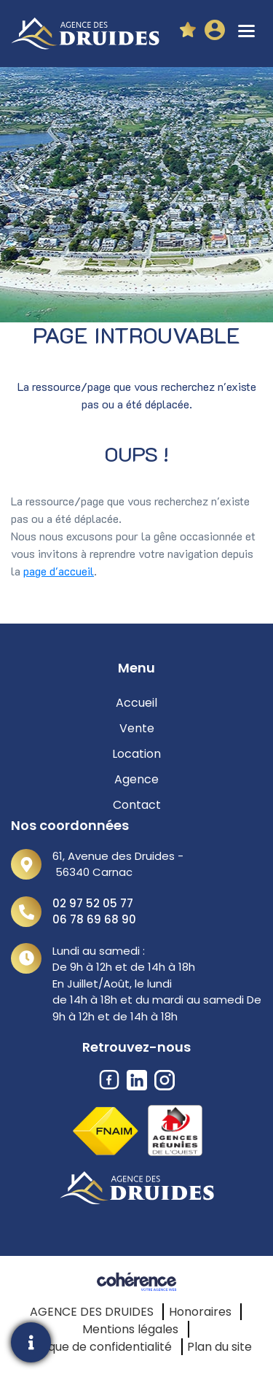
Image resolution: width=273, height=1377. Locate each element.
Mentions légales (130, 1329)
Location (136, 753)
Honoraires (200, 1311)
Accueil (136, 702)
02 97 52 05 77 (92, 903)
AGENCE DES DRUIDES (92, 1311)
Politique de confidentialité (96, 1346)
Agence (136, 779)
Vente (136, 728)
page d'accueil (58, 570)
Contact (137, 804)
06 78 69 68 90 (94, 919)
